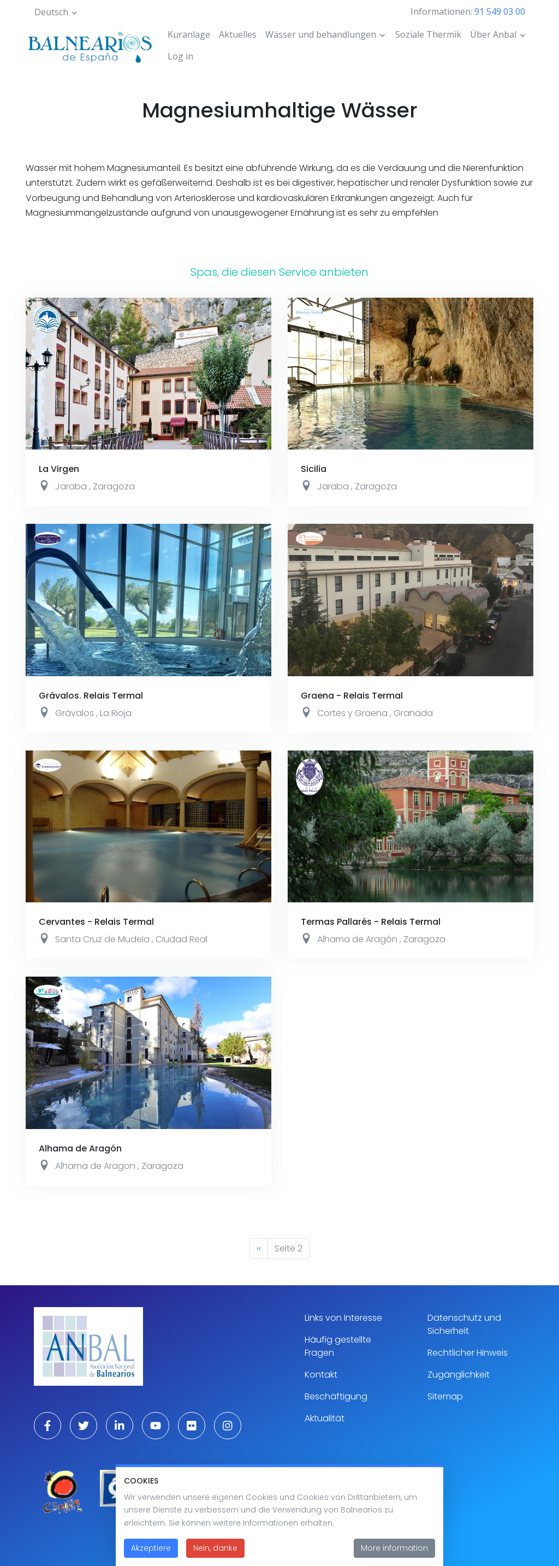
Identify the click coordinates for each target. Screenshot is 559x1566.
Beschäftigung (336, 1396)
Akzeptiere (151, 1551)
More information (394, 1551)
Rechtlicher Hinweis (467, 1352)
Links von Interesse (343, 1317)
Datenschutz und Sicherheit (464, 1324)
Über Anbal (493, 34)
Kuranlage (189, 34)
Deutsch (51, 12)
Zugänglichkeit (458, 1374)
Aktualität (324, 1418)
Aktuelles (238, 34)
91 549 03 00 (499, 11)
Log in (180, 56)
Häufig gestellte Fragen (338, 1346)
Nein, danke (215, 1551)
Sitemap (445, 1396)
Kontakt (321, 1374)
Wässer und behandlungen (320, 34)
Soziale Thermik (428, 34)
